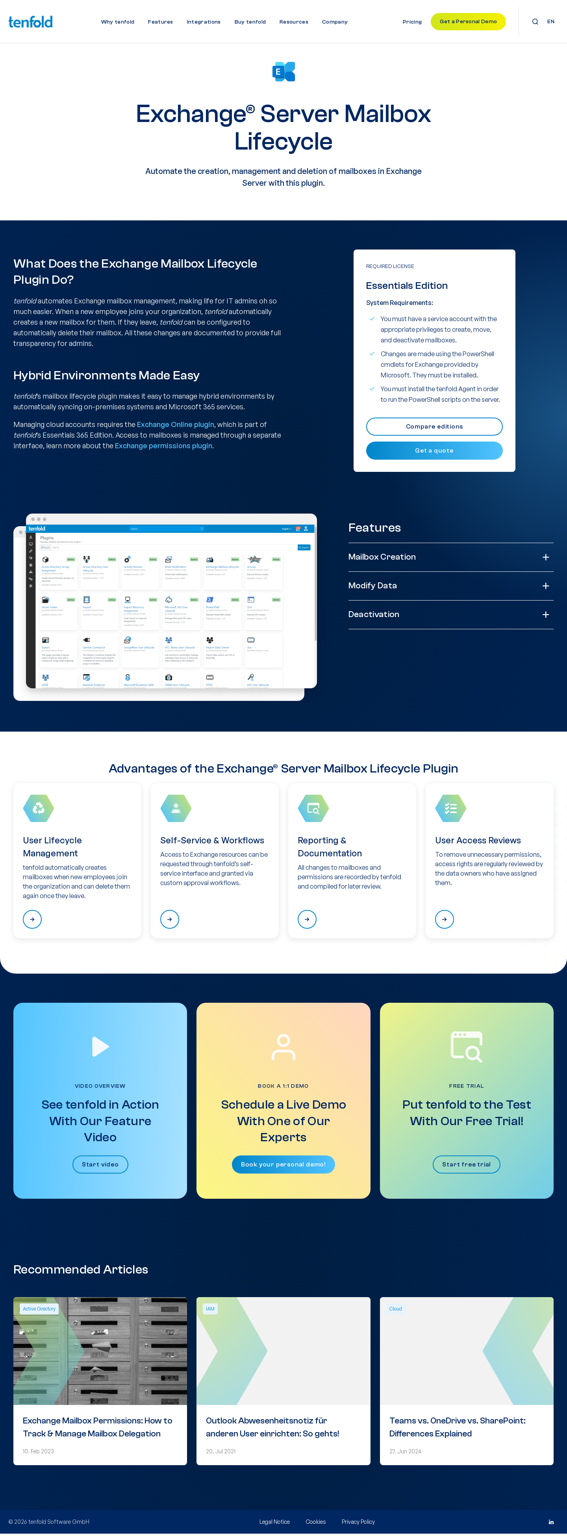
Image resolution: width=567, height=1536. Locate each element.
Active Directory (39, 1311)
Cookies (316, 1524)
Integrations (204, 22)
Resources (294, 22)
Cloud (395, 1311)
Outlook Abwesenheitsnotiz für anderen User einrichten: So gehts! (272, 1429)
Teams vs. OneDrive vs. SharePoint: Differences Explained (457, 1429)
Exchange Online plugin (175, 427)
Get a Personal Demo (468, 21)
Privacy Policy (358, 1524)
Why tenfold (118, 22)
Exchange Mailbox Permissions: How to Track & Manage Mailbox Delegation (97, 1429)
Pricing (412, 22)
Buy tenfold (250, 22)
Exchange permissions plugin (163, 448)
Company (335, 22)
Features (160, 22)
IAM (210, 1311)
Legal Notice (274, 1524)
